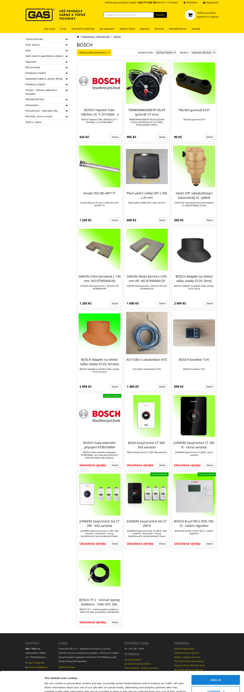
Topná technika (34, 39)
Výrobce (184, 52)
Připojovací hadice (35, 73)
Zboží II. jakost (33, 122)
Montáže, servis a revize (39, 116)
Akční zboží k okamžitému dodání (44, 56)
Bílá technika (32, 67)
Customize (215, 671)
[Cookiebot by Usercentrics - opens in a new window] (22, 685)
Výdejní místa (127, 28)
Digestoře (30, 61)
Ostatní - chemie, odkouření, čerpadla (41, 91)
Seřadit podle (145, 52)
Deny (216, 682)
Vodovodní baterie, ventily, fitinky (44, 78)
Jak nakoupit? (107, 28)
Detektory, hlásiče (35, 84)
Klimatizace (31, 105)
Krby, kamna (32, 44)
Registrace (208, 2)
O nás (63, 28)
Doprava (144, 28)
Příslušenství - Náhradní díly (41, 110)
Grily (28, 50)
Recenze (159, 28)
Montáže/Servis (178, 28)
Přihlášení (188, 2)
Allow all (216, 660)
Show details (52, 681)
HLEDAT (160, 14)
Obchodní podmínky (83, 28)
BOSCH (117, 36)
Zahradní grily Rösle (184, 648)
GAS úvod (49, 28)
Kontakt (196, 28)
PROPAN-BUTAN (34, 99)
